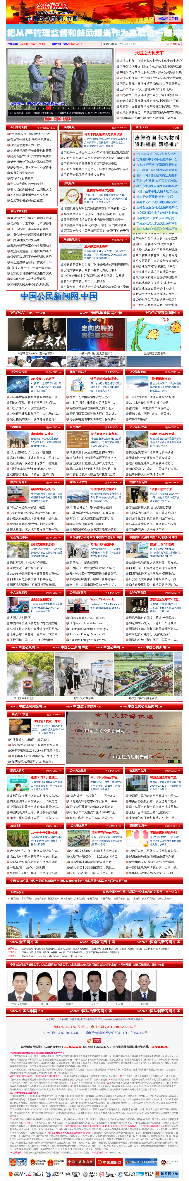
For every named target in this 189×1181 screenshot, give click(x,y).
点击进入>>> (75, 44)
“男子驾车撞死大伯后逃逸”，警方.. (32, 468)
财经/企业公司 (78, 482)
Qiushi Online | (29, 956)
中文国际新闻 (18, 592)
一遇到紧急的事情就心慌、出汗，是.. (153, 867)
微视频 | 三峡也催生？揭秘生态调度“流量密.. (104, 113)
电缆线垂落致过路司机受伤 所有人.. (92, 408)
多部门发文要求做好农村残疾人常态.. (34, 795)
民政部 (131, 948)
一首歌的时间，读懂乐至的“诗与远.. (152, 397)
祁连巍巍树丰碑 (160, 378)
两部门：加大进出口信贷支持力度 (91, 518)
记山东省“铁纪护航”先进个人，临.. (93, 873)
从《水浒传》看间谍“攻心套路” (20, 113)
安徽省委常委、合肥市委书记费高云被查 (90, 270)
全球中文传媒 (36, 10)
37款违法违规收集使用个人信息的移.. (34, 413)
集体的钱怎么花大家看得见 (28, 278)
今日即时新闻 (18, 127)
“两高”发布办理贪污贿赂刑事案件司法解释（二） (96, 208)
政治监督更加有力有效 (25, 145)
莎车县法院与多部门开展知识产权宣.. (153, 524)
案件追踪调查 (18, 482)
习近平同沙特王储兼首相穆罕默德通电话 (90, 163)
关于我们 (50, 1019)
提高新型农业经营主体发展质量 (31, 156)
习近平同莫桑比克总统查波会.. (104, 134)
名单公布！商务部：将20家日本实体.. (34, 634)
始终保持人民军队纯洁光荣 (146, 474)
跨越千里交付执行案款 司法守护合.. (152, 518)
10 (83, 107)
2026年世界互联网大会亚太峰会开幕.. (34, 397)
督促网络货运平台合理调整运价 (31, 256)
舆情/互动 (142, 127)
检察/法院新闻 (138, 482)
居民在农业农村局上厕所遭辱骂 (157, 207)
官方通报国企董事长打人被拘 (155, 291)
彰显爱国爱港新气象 (163, 777)
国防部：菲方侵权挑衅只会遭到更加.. (153, 628)
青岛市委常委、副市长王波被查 (84, 281)
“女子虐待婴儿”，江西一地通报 (30, 452)
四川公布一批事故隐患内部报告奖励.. (153, 568)
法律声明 (74, 1019)
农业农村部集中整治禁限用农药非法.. (34, 856)
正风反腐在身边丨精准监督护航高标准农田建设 (151, 112)
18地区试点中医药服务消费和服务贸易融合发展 (151, 72)
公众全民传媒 (18, 371)
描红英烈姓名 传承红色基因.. (29, 562)
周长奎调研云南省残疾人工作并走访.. (34, 801)
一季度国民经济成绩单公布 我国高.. (92, 512)
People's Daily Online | (49, 956)
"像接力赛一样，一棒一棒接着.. (30, 267)
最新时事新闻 (18, 211)
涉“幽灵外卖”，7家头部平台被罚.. (91, 507)
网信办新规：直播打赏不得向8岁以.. (33, 402)
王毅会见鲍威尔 (41, 599)
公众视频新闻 (137, 371)
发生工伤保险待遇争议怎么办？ (90, 397)
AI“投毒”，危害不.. (43, 378)
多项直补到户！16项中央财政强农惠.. (34, 873)
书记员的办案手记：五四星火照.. (31, 189)
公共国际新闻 (78, 592)
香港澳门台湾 (137, 770)
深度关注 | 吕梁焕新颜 (83, 562)
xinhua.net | (67, 956)
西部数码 (114, 952)
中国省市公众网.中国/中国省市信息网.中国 (96, 537)
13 (98, 107)
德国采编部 (92, 898)
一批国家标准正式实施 (99, 190)
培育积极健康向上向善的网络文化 (151, 463)
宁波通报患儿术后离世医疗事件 (157, 223)
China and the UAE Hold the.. (87, 617)
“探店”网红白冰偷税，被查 (27, 507)
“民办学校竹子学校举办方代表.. (157, 154)
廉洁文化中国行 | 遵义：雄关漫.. (150, 413)
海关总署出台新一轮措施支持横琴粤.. (153, 806)
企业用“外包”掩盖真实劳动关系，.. (92, 402)
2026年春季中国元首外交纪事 (29, 194)
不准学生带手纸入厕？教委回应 (157, 191)
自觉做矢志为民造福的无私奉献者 (151, 452)
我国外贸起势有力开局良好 (87, 524)
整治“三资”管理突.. (162, 544)
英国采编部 (79, 898)
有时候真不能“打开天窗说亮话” (149, 634)
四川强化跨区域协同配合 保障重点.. (152, 573)
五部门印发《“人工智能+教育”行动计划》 (147, 89)
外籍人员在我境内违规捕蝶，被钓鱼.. (34, 518)
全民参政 (75, 427)
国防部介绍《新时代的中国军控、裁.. (153, 639)
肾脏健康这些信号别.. (164, 832)
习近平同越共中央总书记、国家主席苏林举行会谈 (96, 169)
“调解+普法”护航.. (162, 489)
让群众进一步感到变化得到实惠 (31, 234)
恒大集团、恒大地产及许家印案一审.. (34, 529)
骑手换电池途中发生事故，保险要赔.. (93, 419)
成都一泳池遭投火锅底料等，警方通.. (153, 562)
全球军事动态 (137, 592)
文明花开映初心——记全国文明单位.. (94, 856)
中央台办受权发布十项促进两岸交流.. (153, 801)
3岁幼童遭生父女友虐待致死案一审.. (33, 512)
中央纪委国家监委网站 (46, 948)
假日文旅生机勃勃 (22, 172)
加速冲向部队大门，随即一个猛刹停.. (153, 623)
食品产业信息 (20, 714)
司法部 (139, 948)
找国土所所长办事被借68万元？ (156, 297)
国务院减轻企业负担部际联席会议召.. (93, 529)
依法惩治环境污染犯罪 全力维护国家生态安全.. (94, 219)
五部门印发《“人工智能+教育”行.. (91, 817)
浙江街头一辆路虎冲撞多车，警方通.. (34, 463)
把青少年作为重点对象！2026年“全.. (92, 812)
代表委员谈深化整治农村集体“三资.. (92, 474)
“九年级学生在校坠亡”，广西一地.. (92, 795)
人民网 (38, 952)
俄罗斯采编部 (148, 898)
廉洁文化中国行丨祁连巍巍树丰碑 (59, 113)
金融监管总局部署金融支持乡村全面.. (34, 862)
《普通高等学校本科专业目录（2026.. (93, 801)
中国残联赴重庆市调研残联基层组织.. (34, 806)
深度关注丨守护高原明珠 (26, 568)
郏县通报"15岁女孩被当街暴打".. (157, 218)
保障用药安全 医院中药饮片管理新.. (152, 862)
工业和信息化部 (110, 948)
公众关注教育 (78, 770)
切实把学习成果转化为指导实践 (31, 273)
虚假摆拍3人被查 (42, 434)
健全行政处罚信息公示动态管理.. (31, 161)
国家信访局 (27, 952)
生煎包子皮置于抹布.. (48, 721)
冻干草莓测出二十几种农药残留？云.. (35, 750)
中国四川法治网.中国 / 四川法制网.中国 (153, 537)
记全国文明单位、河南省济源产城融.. (94, 850)
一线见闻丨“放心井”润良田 (27, 867)
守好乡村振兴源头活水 (25, 240)
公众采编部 (62, 1019)
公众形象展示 (79, 825)
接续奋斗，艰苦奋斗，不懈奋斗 (31, 167)
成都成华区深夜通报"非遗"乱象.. (157, 286)
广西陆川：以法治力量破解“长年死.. (92, 568)
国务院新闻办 (163, 948)
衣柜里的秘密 (138, 419)
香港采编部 (26, 898)
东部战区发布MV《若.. (165, 599)
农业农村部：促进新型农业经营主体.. (34, 850)
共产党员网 (27, 948)
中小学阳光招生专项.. (104, 777)
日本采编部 (66, 898)
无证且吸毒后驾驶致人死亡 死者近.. (92, 413)
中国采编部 (13, 898)
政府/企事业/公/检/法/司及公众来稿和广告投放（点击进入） (141, 891)
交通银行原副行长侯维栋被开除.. (31, 150)
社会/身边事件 (19, 537)
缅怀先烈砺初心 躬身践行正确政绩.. (33, 584)
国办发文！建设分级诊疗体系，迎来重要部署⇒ (151, 95)
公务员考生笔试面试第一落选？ (156, 302)
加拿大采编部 (164, 898)
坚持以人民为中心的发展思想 (29, 284)
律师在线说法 (78, 371)
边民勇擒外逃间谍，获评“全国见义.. (152, 617)
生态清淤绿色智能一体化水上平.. (31, 262)
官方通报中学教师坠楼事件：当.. (157, 159)
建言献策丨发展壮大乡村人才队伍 (91, 463)
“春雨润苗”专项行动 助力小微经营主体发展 (148, 118)
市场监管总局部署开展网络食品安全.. (35, 745)
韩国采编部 (105, 898)
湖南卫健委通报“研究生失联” (155, 196)
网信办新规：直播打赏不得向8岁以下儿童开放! (150, 83)
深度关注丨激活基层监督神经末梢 (91, 452)
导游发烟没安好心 (43, 489)
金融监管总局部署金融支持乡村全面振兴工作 (149, 100)
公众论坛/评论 (138, 427)
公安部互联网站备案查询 (96, 952)
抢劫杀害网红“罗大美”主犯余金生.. (32, 524)
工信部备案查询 (75, 952)
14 (103, 107)
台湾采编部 (40, 898)
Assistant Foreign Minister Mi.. (87, 634)
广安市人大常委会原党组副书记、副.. (153, 579)
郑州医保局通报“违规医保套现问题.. (152, 856)
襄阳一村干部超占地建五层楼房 (157, 175)
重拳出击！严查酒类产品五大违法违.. (35, 756)
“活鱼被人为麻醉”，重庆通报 (30, 739)
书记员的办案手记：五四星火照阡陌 (152, 512)
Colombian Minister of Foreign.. (88, 628)
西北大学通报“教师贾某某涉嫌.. (157, 180)
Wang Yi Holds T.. (102, 599)
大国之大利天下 (149, 53)
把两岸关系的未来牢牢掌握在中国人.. (153, 795)
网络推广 (175, 127)
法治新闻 (15, 427)
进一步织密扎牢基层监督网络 (29, 229)
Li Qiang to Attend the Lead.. (86, 623)
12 (93, 107)
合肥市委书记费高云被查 (26, 200)
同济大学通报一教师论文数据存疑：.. (93, 806)
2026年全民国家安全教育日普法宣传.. (34, 573)
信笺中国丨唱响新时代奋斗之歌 (91, 862)
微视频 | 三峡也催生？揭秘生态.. (150, 408)
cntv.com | (79, 956)
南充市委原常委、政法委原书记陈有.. (153, 584)
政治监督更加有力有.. (104, 434)
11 (88, 107)
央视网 (54, 952)
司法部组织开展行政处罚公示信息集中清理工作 (151, 66)
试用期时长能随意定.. (104, 378)
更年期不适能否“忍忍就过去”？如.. (151, 873)
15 (108, 107)
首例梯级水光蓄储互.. (104, 489)
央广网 (62, 952)
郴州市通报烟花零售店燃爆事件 (157, 186)
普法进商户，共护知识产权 (146, 529)
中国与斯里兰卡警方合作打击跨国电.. (34, 623)
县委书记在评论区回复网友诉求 (157, 202)
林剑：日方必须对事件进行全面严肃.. (34, 628)
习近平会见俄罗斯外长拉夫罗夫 (84, 174)
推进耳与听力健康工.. (45, 777)
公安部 (122, 948)
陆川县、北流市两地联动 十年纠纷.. (92, 584)
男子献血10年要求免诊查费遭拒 (157, 170)
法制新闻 (69, 183)
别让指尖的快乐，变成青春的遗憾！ (33, 419)
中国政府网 (95, 948)
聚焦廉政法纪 (71, 239)
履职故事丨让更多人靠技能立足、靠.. (93, 468)
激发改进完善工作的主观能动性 (31, 245)
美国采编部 (53, 898)
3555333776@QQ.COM (33, 44)
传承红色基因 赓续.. (163, 434)
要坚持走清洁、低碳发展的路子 (31, 251)
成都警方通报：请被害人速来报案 (32, 474)
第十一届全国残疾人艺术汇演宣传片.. (34, 817)
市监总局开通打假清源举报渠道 (157, 164)
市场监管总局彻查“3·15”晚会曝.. (32, 761)
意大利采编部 (133, 898)
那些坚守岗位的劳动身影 (26, 183)
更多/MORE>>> (119, 127)
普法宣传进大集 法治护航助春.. (30, 139)
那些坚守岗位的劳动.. (105, 832)
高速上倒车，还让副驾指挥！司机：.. (34, 457)
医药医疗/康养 (138, 825)
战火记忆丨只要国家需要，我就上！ (94, 867)
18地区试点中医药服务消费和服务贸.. (153, 850)
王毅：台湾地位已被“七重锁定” (149, 812)
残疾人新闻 (17, 770)
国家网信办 (149, 948)
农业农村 (15, 825)
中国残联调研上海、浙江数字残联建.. (34, 812)
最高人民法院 (64, 948)
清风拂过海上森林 (96, 246)
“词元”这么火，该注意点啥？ (29, 408)
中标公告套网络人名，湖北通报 (156, 308)
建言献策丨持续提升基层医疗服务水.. (93, 457)
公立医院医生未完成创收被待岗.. (157, 212)
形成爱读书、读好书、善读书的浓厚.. (153, 468)
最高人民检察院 (80, 948)
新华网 (46, 952)
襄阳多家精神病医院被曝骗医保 (157, 228)
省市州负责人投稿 (46, 127)
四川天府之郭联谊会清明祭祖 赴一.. (33, 579)
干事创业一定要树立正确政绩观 (149, 457)
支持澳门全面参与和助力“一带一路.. (152, 817)
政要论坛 (69, 127)
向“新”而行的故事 (22, 178)
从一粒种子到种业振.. (45, 832)
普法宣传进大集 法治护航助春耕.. (151, 507)
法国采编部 (119, 898)
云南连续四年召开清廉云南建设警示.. (93, 573)
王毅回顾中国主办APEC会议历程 (31, 639)
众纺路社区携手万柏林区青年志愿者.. (93, 579)
